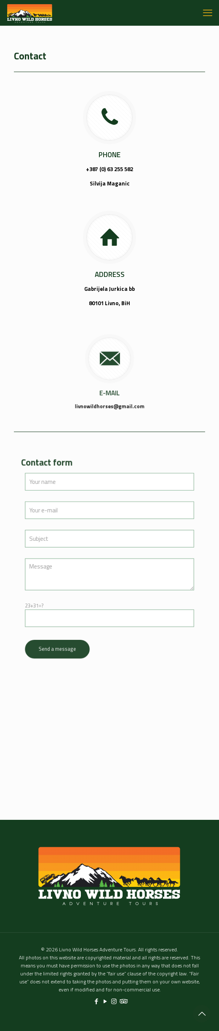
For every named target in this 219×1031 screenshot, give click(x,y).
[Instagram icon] (114, 1001)
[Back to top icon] (202, 1014)
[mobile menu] (207, 12)
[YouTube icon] (105, 1001)
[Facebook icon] (96, 1001)
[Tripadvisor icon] (123, 1001)
